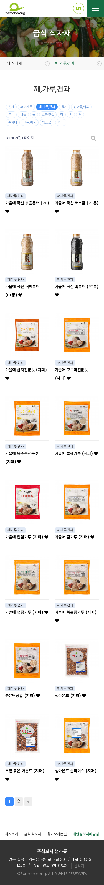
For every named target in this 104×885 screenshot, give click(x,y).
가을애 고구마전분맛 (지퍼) (71, 374)
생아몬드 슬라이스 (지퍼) (76, 774)
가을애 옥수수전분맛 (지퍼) (22, 458)
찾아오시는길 (57, 834)
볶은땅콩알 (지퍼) (22, 695)
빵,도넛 (47, 122)
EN (78, 8)
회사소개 (11, 834)
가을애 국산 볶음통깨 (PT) (27, 206)
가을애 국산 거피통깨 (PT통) (22, 291)
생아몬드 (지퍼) (70, 695)
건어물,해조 (81, 106)
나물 (23, 114)
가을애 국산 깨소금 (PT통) (77, 206)
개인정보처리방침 (86, 834)
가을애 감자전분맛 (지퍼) (26, 373)
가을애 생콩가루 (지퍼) (26, 612)
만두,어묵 (29, 122)
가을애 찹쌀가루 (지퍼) (26, 537)
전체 (11, 106)
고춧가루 (26, 106)
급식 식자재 (12, 63)
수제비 (12, 122)
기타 (61, 122)
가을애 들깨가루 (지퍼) (76, 453)
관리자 (79, 866)
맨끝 (28, 801)
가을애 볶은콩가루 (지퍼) (76, 616)
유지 (64, 106)
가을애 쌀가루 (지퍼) (74, 537)
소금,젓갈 (48, 114)
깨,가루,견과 (64, 63)
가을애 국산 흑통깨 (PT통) (77, 290)
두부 (11, 114)
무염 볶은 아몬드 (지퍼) (24, 774)
